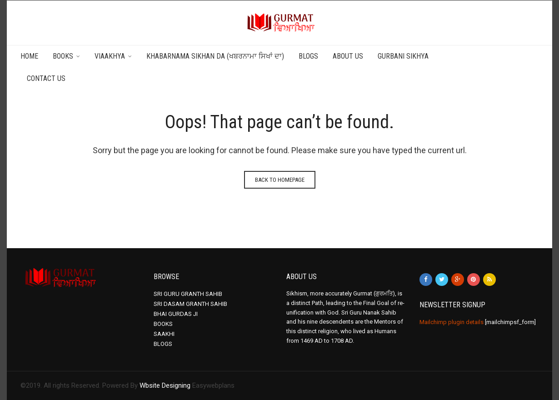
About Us (348, 56)
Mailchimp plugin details (451, 322)
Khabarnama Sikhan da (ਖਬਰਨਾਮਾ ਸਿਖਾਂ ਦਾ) (215, 56)
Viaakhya (110, 56)
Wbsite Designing (165, 385)
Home (29, 56)
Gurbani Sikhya (403, 56)
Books (63, 56)
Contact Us (46, 78)
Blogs (308, 56)
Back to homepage (279, 179)
